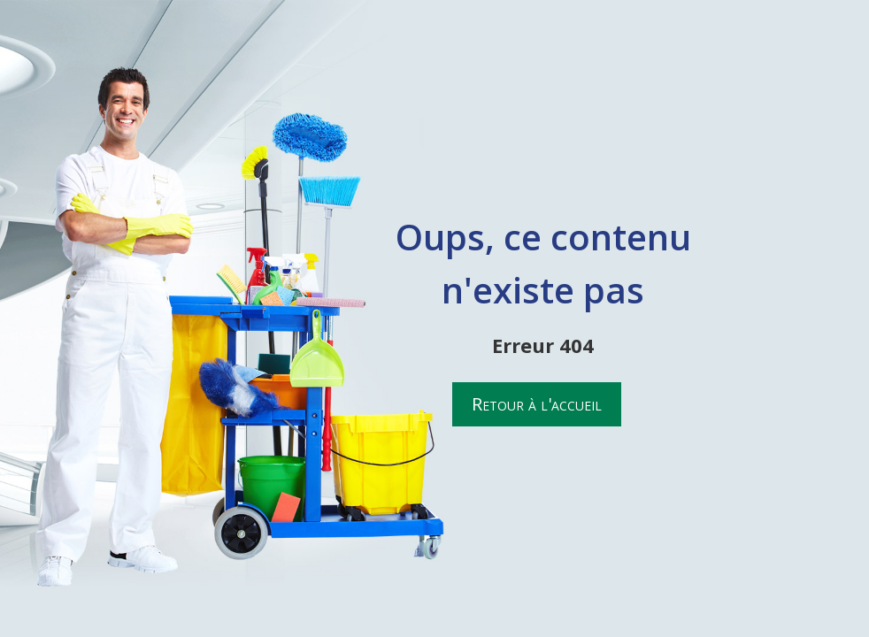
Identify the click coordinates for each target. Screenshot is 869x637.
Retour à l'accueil (537, 404)
